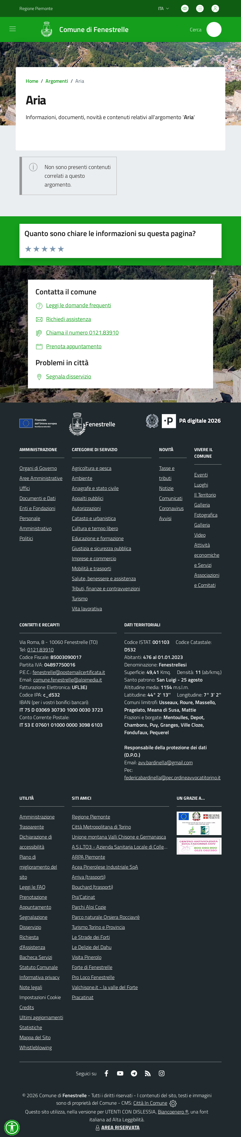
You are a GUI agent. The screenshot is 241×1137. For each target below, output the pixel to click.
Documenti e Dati (37, 498)
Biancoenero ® (173, 1111)
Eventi (201, 474)
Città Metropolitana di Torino (101, 826)
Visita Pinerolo (86, 957)
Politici (26, 538)
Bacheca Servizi (35, 957)
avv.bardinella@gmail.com (165, 762)
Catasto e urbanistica (94, 518)
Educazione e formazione (98, 538)
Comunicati (170, 498)
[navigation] (12, 29)
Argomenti (57, 81)
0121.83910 (40, 649)
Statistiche (30, 1027)
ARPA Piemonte (88, 857)
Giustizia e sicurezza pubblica (101, 548)
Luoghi (201, 484)
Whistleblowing (35, 1047)
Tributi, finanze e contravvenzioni (106, 588)
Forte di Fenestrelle (92, 967)
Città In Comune (150, 1103)
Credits (26, 1007)
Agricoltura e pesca (91, 468)
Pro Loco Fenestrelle (93, 977)
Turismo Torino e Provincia (98, 927)
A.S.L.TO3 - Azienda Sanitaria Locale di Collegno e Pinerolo (133, 846)
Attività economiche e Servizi (206, 555)
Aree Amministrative (40, 478)
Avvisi (165, 518)
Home (32, 81)
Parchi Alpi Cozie (89, 907)
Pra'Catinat (83, 897)
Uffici (24, 488)
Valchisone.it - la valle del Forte (105, 987)
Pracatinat (83, 997)
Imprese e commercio (94, 558)
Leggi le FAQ (32, 887)
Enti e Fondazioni (37, 508)
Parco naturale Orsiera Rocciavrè (106, 917)
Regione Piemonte (91, 816)
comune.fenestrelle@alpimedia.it (67, 679)
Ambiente (82, 478)
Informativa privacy (39, 977)
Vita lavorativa (87, 608)
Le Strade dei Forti (91, 937)
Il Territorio (205, 494)
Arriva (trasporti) (88, 877)
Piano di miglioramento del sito (38, 867)
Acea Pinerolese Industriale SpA (105, 867)
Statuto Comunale (38, 967)
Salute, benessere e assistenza (104, 578)
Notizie (166, 488)
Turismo (80, 598)
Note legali (30, 987)
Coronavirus (171, 508)
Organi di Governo (38, 468)
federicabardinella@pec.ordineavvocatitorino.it (172, 777)
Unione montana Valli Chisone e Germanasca (119, 836)
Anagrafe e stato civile (95, 488)
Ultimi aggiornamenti (41, 1017)
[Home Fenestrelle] (81, 29)
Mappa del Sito (35, 1037)
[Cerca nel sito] (214, 29)
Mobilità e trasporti (91, 568)
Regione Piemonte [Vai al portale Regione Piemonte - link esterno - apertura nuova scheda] (36, 8)
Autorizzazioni (86, 508)
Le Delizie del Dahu (91, 947)
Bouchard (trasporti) (92, 887)
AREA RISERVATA (117, 1127)
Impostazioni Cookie (40, 997)
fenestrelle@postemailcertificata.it (69, 672)
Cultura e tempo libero (95, 528)
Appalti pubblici (87, 498)
